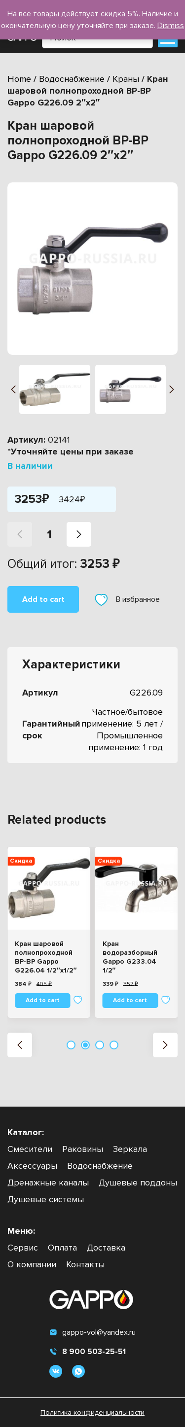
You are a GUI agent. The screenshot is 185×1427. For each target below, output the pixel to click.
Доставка (106, 1247)
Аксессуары (32, 1165)
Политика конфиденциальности (92, 1412)
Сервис (22, 1247)
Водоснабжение (72, 78)
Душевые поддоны (138, 1182)
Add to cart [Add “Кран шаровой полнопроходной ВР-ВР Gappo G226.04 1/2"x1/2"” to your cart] (43, 1000)
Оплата (62, 1247)
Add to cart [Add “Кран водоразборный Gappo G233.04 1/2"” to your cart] (130, 1000)
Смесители (29, 1149)
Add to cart (43, 599)
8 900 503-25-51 (87, 1352)
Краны (125, 78)
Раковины (82, 1149)
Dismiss (170, 26)
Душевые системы (45, 1199)
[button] (13, 389)
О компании (31, 1264)
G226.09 (146, 692)
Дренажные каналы (48, 1182)
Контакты (85, 1264)
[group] (92, 268)
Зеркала (130, 1149)
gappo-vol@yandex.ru (92, 1332)
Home (19, 78)
